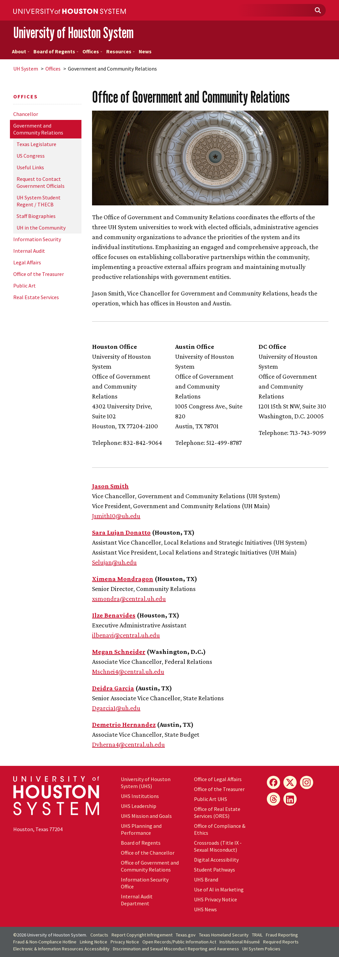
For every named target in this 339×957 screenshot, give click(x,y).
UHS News (205, 909)
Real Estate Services (36, 297)
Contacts (99, 935)
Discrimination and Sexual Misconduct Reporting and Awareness (176, 949)
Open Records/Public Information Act (179, 942)
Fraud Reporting (282, 935)
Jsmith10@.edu (116, 515)
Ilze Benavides (113, 615)
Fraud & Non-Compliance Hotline (44, 942)
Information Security (37, 239)
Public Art (24, 285)
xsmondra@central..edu (129, 598)
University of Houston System (73, 33)
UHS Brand (206, 879)
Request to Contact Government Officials (41, 182)
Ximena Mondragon (122, 578)
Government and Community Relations (38, 129)
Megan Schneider (118, 651)
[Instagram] (306, 782)
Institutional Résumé (239, 942)
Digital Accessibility (216, 859)
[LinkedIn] (290, 799)
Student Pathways (214, 869)
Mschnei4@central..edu (128, 671)
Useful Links (30, 167)
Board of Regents (55, 51)
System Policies (261, 949)
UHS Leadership (138, 806)
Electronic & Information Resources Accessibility (61, 949)
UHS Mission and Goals (146, 816)
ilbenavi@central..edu (126, 635)
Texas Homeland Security (224, 935)
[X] (290, 782)
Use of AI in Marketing (219, 889)
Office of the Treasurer (38, 274)
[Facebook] (273, 782)
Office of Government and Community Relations (150, 866)
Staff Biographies (36, 216)
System (25, 68)
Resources (120, 51)
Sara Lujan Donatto (121, 532)
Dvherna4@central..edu (128, 744)
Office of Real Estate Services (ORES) (217, 812)
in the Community (41, 227)
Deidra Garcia (113, 688)
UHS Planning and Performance (141, 829)
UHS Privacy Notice (215, 899)
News (145, 51)
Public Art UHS (210, 799)
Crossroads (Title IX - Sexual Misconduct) (218, 846)
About (20, 51)
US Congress (31, 155)
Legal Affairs (27, 262)
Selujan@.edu (114, 562)
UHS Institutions (140, 796)
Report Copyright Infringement (142, 935)
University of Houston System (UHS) (145, 782)
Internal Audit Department (137, 900)
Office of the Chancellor (147, 852)
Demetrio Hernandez (124, 724)
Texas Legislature (36, 144)
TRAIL (257, 935)
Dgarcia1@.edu (116, 708)
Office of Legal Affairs (218, 779)
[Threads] (273, 799)
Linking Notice (93, 942)
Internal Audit (29, 250)
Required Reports (281, 942)
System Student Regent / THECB (39, 201)
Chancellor (25, 114)
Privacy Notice (125, 942)
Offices (92, 51)
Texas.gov (186, 935)
